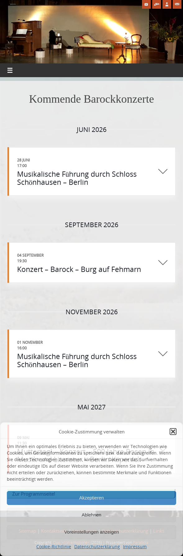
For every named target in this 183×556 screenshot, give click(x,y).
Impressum (135, 546)
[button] (173, 431)
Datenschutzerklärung (97, 546)
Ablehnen (91, 514)
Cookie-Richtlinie (53, 546)
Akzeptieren (91, 497)
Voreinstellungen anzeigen (91, 532)
